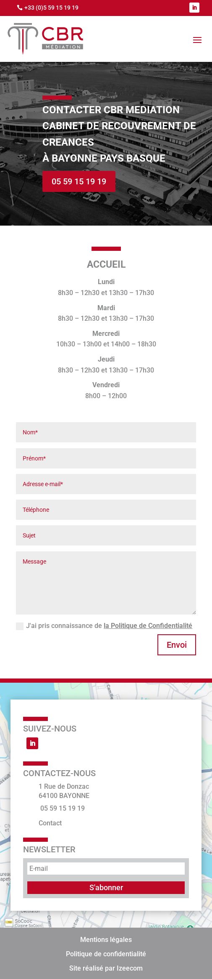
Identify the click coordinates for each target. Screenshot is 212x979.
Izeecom (130, 968)
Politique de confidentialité (106, 954)
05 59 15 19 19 (79, 181)
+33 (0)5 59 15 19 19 (51, 7)
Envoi (177, 645)
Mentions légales (106, 940)
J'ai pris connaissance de (104, 626)
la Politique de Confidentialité (148, 626)
